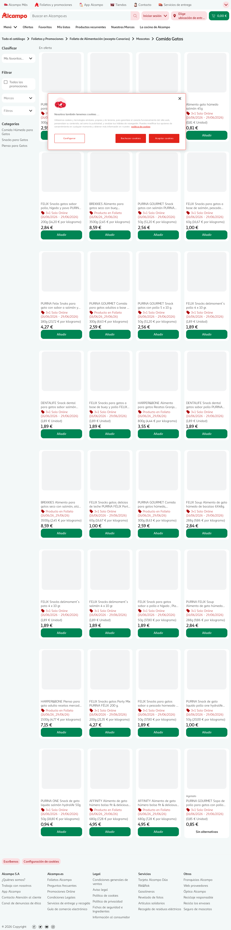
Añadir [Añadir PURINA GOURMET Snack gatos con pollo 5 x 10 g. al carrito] (158, 334)
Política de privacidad (107, 901)
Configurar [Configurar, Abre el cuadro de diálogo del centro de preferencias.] (69, 138)
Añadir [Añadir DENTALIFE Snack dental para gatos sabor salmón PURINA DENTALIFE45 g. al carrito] (61, 434)
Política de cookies (105, 895)
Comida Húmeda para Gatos (17, 132)
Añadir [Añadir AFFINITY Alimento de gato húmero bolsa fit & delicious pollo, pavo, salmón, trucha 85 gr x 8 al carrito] (158, 832)
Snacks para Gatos (15, 140)
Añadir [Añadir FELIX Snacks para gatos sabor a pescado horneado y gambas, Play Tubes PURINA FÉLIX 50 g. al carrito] (158, 732)
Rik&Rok (144, 885)
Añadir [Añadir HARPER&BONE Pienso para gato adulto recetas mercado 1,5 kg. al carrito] (61, 732)
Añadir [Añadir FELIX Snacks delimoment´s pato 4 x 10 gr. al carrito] (61, 633)
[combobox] (80, 16)
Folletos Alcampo (59, 880)
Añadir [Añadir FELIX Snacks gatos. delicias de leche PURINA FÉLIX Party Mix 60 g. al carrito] (110, 533)
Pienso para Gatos (14, 145)
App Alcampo (11, 891)
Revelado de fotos (150, 897)
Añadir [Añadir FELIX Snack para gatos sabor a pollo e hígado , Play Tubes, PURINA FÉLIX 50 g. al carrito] (158, 633)
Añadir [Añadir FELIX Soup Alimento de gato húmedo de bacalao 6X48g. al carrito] (207, 533)
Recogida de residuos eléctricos (159, 909)
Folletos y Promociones (47, 39)
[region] (117, 121)
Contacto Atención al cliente (21, 897)
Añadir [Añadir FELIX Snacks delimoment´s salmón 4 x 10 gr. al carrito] (110, 633)
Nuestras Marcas (122, 27)
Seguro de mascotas (198, 909)
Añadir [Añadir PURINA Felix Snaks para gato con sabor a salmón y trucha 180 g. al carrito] (61, 334)
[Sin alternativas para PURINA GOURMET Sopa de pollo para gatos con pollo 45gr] (206, 831)
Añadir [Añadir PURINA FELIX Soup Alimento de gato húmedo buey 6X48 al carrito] (207, 633)
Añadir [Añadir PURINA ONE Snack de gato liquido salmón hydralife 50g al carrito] (61, 832)
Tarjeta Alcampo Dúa (153, 880)
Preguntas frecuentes (61, 885)
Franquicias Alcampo (198, 880)
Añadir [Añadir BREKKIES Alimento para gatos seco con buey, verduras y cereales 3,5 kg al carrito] (110, 235)
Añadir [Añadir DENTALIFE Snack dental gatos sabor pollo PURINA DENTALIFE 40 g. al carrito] (207, 434)
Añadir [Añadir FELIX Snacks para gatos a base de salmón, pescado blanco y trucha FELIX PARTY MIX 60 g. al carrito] (207, 235)
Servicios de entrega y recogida (68, 903)
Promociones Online (61, 891)
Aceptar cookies (164, 138)
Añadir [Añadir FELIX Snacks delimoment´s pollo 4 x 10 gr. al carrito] (207, 334)
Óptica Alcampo (195, 891)
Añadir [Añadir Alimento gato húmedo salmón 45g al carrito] (207, 135)
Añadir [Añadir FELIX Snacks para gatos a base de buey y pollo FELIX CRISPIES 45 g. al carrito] (110, 434)
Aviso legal (100, 889)
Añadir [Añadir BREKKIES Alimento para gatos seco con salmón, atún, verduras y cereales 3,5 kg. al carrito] (61, 533)
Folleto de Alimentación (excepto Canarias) (100, 39)
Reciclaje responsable (198, 897)
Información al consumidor (111, 917)
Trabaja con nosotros (16, 885)
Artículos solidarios (151, 903)
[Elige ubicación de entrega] (189, 15)
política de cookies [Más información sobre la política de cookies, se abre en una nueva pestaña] (140, 126)
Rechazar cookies (131, 138)
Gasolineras (146, 891)
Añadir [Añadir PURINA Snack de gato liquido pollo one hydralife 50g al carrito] (207, 732)
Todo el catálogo (13, 39)
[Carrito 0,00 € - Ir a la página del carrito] (219, 15)
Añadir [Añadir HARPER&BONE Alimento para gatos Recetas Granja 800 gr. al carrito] (158, 434)
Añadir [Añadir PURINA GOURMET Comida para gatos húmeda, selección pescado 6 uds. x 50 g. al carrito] (158, 533)
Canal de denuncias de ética (21, 903)
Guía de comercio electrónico (67, 909)
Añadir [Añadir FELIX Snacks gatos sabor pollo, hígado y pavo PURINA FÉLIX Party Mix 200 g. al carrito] (61, 235)
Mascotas (143, 39)
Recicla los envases (197, 903)
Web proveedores (196, 885)
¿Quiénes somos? (13, 880)
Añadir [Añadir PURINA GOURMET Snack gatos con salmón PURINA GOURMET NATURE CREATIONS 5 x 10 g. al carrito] (158, 235)
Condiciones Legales (61, 897)
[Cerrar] (180, 98)
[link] (41, 861)
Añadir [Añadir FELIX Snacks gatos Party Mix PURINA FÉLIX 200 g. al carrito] (110, 732)
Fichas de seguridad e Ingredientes (108, 909)
